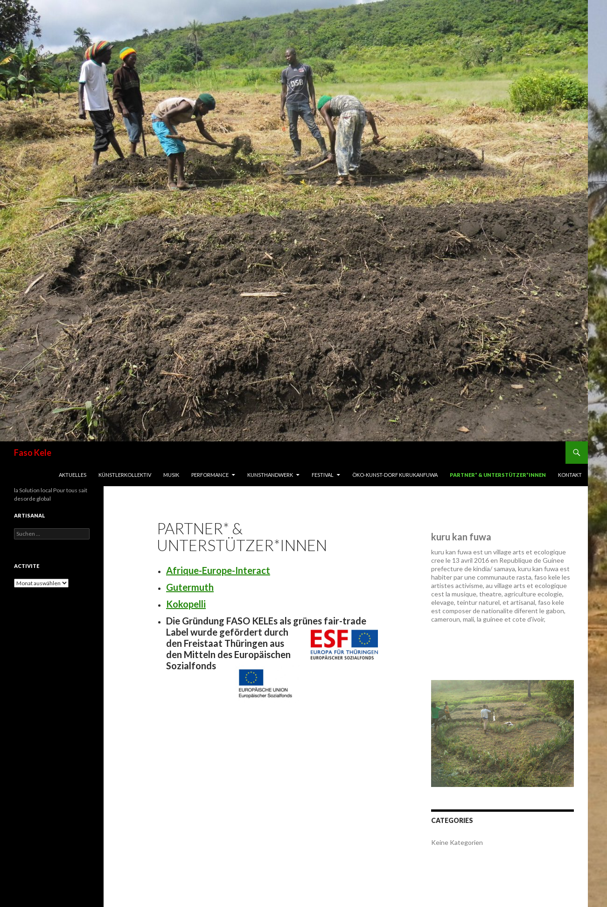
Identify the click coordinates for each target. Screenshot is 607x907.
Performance (210, 475)
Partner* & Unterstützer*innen (498, 475)
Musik (171, 475)
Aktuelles (72, 475)
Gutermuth (190, 587)
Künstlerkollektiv (124, 475)
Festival (323, 475)
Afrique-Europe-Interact (218, 570)
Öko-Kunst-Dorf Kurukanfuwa (395, 475)
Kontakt (570, 475)
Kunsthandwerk (270, 475)
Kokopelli (186, 603)
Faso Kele (32, 452)
